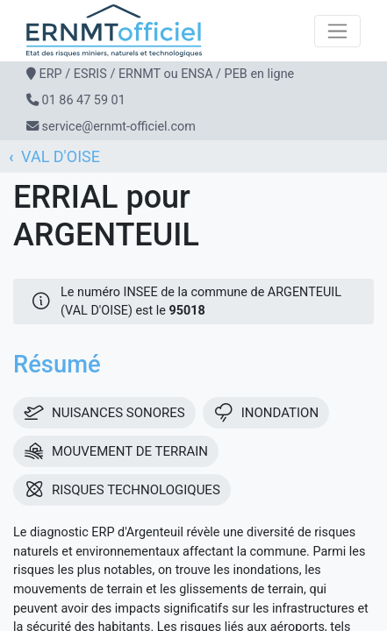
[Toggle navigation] (337, 31)
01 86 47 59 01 (83, 100)
